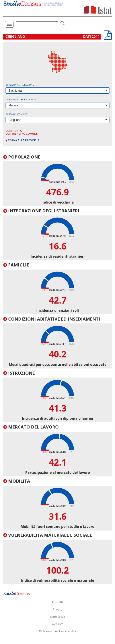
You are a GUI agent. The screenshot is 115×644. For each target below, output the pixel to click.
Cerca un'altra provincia (21, 99)
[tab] (57, 180)
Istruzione (19, 373)
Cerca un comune (16, 114)
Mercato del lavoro (31, 427)
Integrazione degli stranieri (41, 211)
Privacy (57, 609)
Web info (57, 624)
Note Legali (57, 617)
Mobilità (16, 481)
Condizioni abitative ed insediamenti (51, 319)
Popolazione (21, 157)
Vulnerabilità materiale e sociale (47, 535)
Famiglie (16, 265)
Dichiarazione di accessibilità (57, 631)
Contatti (57, 602)
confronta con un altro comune (22, 132)
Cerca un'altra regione (20, 84)
